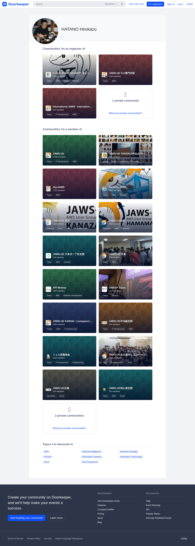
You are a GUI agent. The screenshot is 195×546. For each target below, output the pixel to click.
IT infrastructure (62, 114)
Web (57, 295)
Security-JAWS (117, 187)
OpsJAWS (58, 187)
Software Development (73, 295)
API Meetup (59, 287)
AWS (58, 81)
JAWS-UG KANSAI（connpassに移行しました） (80, 321)
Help (148, 501)
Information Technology (129, 161)
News (100, 518)
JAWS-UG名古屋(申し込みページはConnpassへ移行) (138, 354)
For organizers (155, 4)
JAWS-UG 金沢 (61, 220)
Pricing (101, 514)
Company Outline (106, 509)
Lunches (67, 262)
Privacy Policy (33, 538)
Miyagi (105, 161)
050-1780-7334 (136, 4)
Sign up (170, 4)
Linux (60, 228)
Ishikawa (50, 228)
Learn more (56, 518)
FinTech (76, 81)
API (147, 509)
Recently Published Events (158, 518)
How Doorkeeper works (109, 501)
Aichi (105, 362)
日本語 (189, 4)
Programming (78, 362)
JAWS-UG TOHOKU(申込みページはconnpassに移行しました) (144, 153)
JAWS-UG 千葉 (117, 254)
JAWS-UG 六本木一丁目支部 (68, 254)
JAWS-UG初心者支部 (121, 388)
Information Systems (91, 456)
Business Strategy (128, 451)
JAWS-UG (58, 153)
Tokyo (49, 81)
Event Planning (153, 505)
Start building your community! (26, 518)
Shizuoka (106, 228)
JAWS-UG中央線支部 (121, 321)
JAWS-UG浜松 (117, 220)
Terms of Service (15, 538)
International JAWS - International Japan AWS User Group (86, 106)
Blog (100, 522)
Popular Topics (153, 514)
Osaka (49, 329)
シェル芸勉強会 (61, 354)
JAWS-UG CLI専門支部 (122, 73)
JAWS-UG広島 (61, 388)
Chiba (105, 262)
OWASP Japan (117, 287)
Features (102, 505)
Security (123, 195)
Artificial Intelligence (91, 451)
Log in (180, 4)
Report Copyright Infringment (69, 538)
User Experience (90, 462)
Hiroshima (51, 396)
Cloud (66, 81)
